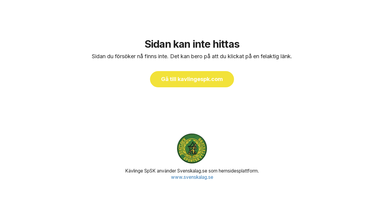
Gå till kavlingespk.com (192, 79)
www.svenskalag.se (192, 177)
